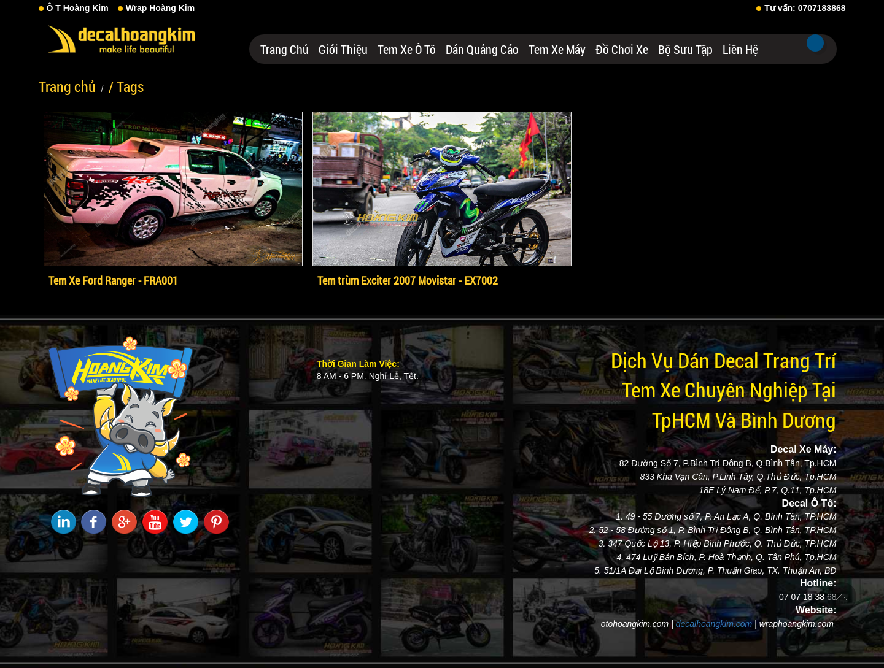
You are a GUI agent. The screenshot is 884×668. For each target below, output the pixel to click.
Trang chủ (284, 49)
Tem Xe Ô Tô (407, 49)
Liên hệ (740, 49)
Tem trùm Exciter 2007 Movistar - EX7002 (407, 280)
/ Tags (126, 86)
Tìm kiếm (815, 43)
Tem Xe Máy (557, 49)
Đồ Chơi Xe (621, 49)
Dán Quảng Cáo (482, 49)
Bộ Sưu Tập (685, 49)
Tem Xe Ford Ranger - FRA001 (113, 280)
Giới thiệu (343, 49)
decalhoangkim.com (714, 624)
